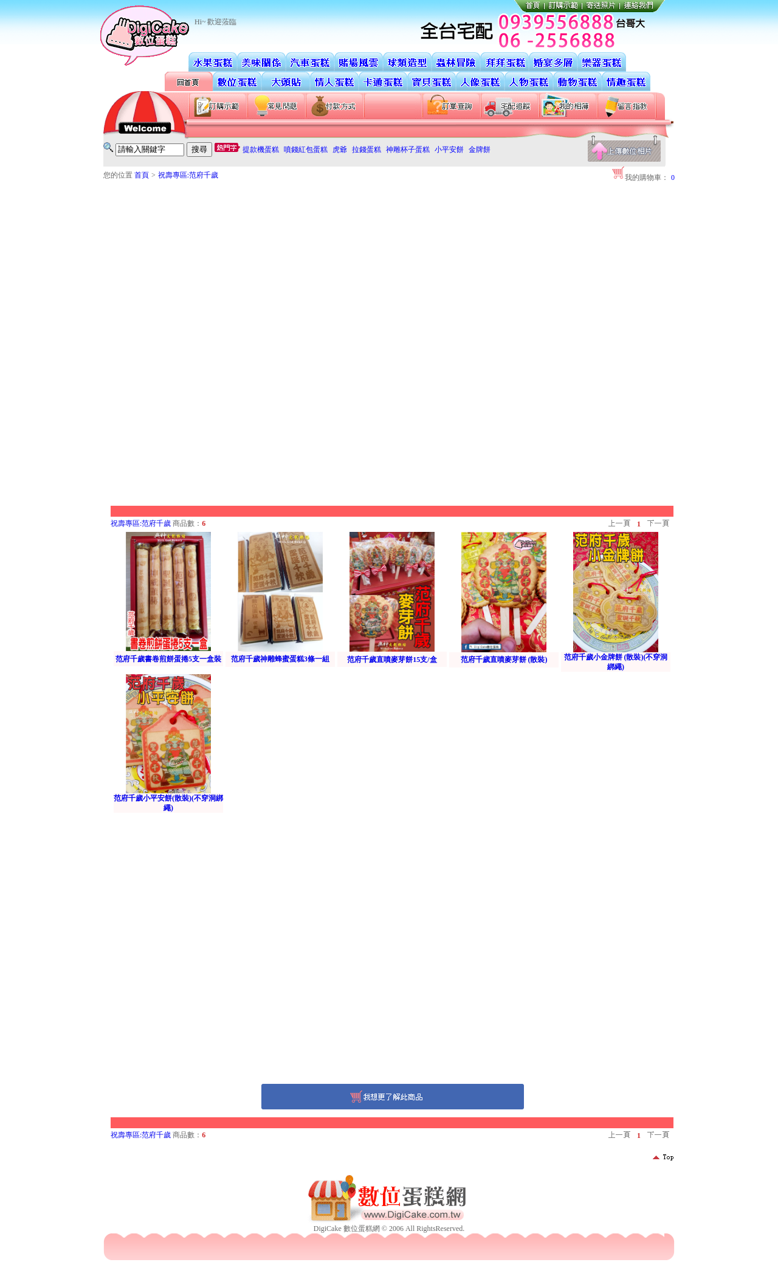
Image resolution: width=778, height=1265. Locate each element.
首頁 (141, 175)
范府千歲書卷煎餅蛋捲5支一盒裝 (168, 659)
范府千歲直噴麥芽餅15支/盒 (391, 659)
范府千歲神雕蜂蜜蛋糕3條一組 (280, 659)
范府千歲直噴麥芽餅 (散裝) (504, 659)
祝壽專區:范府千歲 (188, 175)
